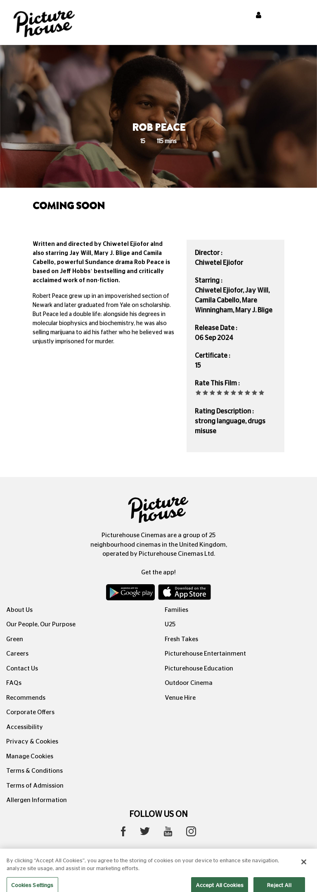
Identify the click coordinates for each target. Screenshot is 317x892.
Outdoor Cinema (189, 683)
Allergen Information (36, 800)
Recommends (25, 698)
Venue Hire (180, 698)
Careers (17, 654)
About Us (19, 610)
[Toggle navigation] (300, 16)
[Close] (304, 868)
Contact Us (22, 668)
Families (176, 610)
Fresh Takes (181, 639)
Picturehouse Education (199, 668)
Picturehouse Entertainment (205, 654)
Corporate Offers (30, 712)
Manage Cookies (29, 756)
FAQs (13, 683)
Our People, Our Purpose (41, 624)
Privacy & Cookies (32, 742)
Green (14, 639)
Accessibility (24, 727)
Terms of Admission (35, 786)
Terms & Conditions (34, 771)
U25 (170, 624)
